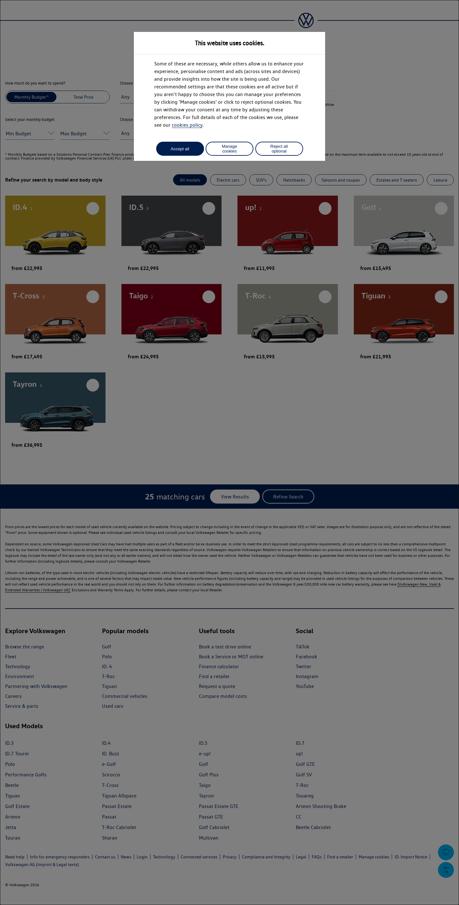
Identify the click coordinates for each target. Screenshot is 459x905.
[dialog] (229, 452)
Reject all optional (279, 148)
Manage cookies (229, 148)
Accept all (180, 148)
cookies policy (187, 125)
